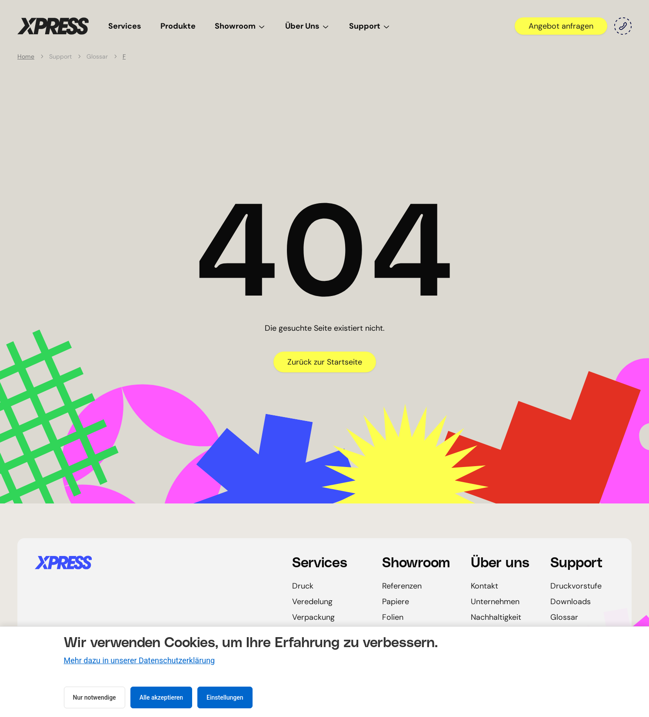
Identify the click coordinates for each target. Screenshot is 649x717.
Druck (302, 586)
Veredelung (312, 601)
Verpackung (313, 617)
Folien (392, 617)
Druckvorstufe (576, 586)
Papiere (395, 601)
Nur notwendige (94, 697)
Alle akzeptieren (161, 697)
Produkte (178, 26)
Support (370, 26)
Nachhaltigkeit (496, 617)
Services (124, 26)
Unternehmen (495, 601)
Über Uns (307, 26)
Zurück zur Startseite (324, 362)
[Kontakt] (623, 26)
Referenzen (402, 586)
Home (25, 56)
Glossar (564, 617)
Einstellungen (224, 697)
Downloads (570, 601)
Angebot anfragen (561, 26)
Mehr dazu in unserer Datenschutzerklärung (139, 660)
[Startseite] (53, 26)
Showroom (240, 26)
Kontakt (484, 586)
